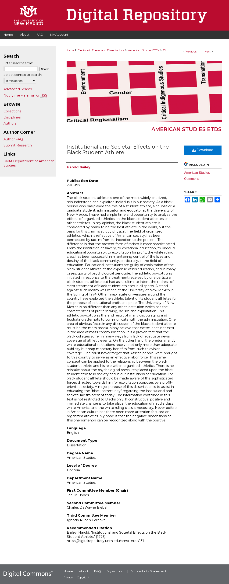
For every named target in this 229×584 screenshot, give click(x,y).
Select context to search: (23, 74)
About (83, 571)
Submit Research (18, 145)
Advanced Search (18, 89)
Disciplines (12, 117)
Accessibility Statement (148, 571)
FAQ (97, 571)
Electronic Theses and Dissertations (101, 50)
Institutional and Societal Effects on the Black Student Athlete (118, 150)
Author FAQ (13, 139)
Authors (10, 123)
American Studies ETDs (143, 50)
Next (207, 51)
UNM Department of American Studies (29, 163)
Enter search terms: (18, 63)
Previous (191, 51)
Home (70, 50)
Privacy (68, 577)
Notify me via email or (25, 95)
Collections (12, 111)
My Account (116, 571)
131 (165, 50)
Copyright (83, 577)
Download (202, 150)
